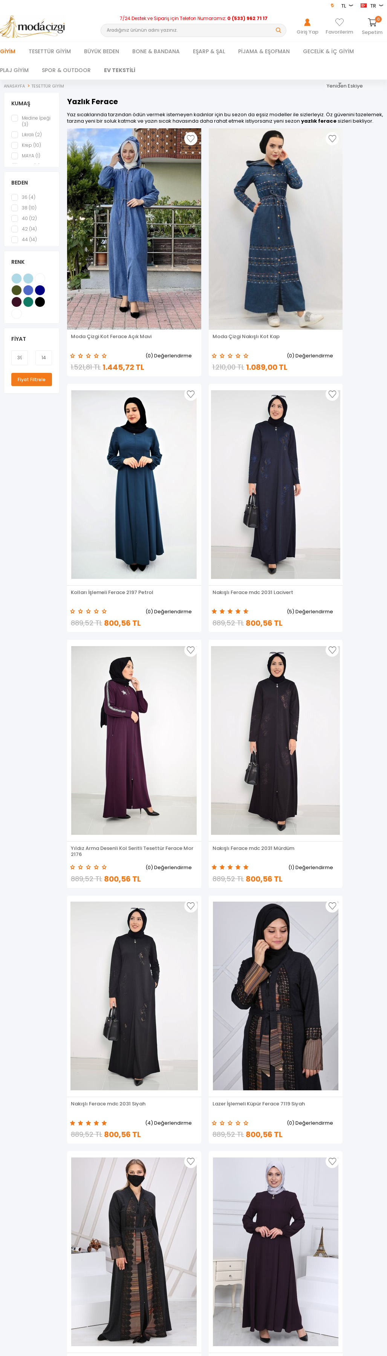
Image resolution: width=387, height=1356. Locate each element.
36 (23, 202)
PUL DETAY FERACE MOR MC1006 (342, 779)
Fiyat (18, 343)
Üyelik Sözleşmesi (213, 1186)
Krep (26, 149)
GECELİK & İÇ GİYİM (328, 51)
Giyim (7, 51)
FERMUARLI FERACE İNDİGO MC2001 (265, 603)
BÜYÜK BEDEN (101, 51)
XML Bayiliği (206, 1239)
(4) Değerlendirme (269, 444)
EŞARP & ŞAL (209, 51)
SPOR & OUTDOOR (66, 70)
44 (24, 244)
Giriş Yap (300, 1176)
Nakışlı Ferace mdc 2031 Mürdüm (182, 428)
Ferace (7, 1197)
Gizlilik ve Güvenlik (214, 1218)
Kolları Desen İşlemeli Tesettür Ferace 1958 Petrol (178, 954)
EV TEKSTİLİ (119, 70)
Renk (17, 266)
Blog (199, 1228)
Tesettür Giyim (16, 1176)
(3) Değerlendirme (350, 619)
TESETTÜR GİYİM (50, 51)
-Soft (151, 1346)
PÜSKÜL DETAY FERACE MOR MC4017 (98, 779)
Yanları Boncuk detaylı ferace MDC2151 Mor (261, 954)
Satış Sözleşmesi (212, 1197)
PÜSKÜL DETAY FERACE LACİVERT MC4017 (179, 779)
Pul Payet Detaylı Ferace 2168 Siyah (101, 954)
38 (24, 212)
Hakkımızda (303, 1186)
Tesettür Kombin (18, 1207)
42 (24, 233)
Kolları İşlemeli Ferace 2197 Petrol (260, 253)
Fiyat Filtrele (32, 384)
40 (24, 223)
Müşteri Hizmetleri (116, 1207)
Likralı (26, 139)
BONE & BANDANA (156, 51)
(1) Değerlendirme (189, 444)
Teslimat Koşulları (213, 1176)
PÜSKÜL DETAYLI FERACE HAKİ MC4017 (343, 603)
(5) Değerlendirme (350, 269)
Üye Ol (297, 1197)
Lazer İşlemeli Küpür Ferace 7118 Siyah (95, 603)
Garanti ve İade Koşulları (221, 1207)
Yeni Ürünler (110, 1186)
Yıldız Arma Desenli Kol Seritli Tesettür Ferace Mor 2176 (103, 428)
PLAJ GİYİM (14, 70)
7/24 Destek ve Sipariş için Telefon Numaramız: (194, 18)
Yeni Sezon (12, 1218)
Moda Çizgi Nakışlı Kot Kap (180, 253)
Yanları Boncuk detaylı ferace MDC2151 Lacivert (344, 954)
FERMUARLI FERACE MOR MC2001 (181, 603)
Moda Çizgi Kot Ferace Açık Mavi (99, 253)
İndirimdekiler (112, 1197)
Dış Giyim (10, 1186)
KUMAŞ (21, 108)
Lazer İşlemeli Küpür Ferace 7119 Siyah (338, 428)
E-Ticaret (171, 1346)
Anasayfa (108, 1176)
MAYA (25, 160)
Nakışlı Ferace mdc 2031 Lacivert (343, 253)
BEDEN (19, 187)
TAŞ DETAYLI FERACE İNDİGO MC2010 (257, 779)
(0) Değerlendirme (108, 269)
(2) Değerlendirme (269, 619)
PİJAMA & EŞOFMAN (264, 51)
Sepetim (106, 1218)
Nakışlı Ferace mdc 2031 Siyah (262, 428)
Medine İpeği (30, 125)
